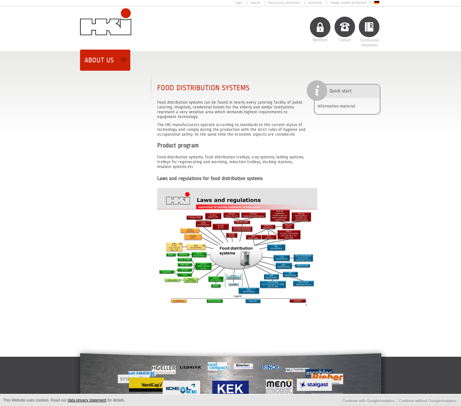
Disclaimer (315, 2)
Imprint (255, 2)
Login (238, 2)
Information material (336, 106)
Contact (345, 40)
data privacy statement (87, 400)
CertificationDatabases (369, 42)
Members (320, 40)
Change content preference (348, 2)
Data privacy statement (284, 2)
